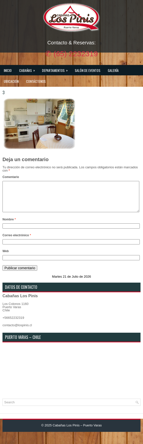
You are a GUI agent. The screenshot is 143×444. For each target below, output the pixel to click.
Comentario (10, 177)
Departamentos (56, 69)
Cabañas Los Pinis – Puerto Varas (77, 431)
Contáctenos (36, 81)
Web (5, 257)
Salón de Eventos (87, 70)
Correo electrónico (16, 241)
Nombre (9, 225)
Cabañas (28, 69)
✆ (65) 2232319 (71, 54)
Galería (113, 70)
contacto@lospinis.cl (17, 331)
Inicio (8, 70)
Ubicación (11, 81)
